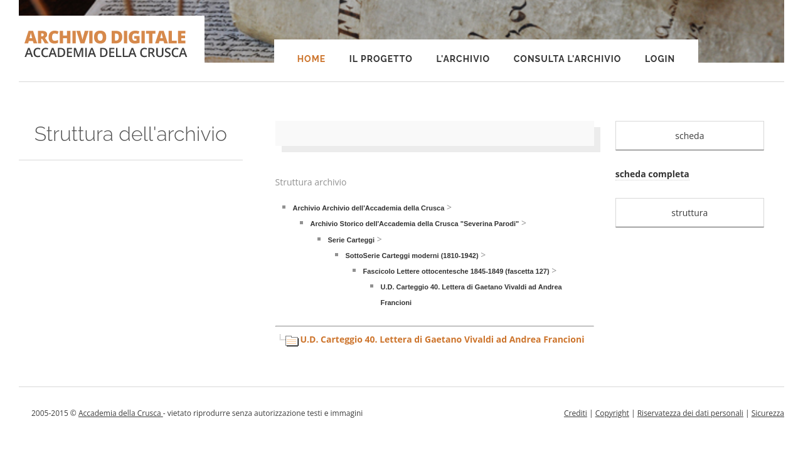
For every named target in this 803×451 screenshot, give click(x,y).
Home (311, 59)
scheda (689, 136)
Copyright (612, 413)
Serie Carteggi (351, 240)
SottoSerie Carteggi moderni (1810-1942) (412, 255)
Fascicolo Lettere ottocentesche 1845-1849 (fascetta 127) (456, 271)
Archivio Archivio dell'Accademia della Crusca (369, 208)
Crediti (575, 413)
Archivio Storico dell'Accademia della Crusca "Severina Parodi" (415, 223)
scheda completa (652, 174)
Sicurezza (768, 413)
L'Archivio (463, 59)
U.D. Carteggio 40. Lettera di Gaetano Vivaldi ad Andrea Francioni (442, 339)
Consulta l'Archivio (567, 59)
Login (660, 59)
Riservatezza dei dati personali (690, 413)
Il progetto (381, 59)
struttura (689, 213)
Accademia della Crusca (120, 413)
